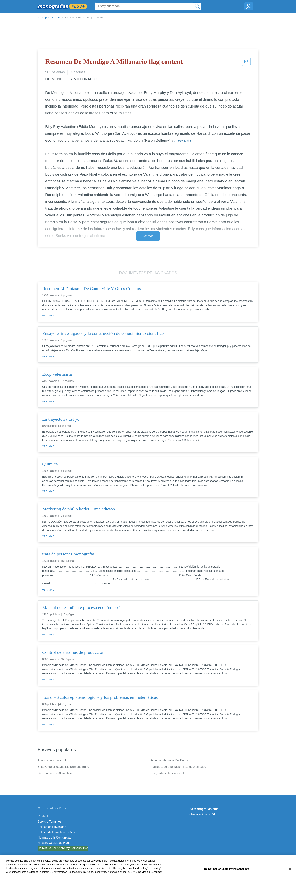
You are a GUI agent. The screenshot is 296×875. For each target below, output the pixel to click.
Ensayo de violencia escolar (168, 773)
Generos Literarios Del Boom (169, 760)
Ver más (148, 236)
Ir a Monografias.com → (205, 809)
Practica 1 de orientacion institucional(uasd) (178, 766)
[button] (246, 62)
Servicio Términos (49, 821)
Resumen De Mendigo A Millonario (87, 17)
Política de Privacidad (52, 826)
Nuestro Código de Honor (54, 842)
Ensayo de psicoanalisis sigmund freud (63, 766)
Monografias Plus (49, 17)
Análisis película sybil (52, 760)
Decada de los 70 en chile (55, 773)
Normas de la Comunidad (54, 837)
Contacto (43, 816)
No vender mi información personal (61, 848)
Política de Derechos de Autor (57, 832)
